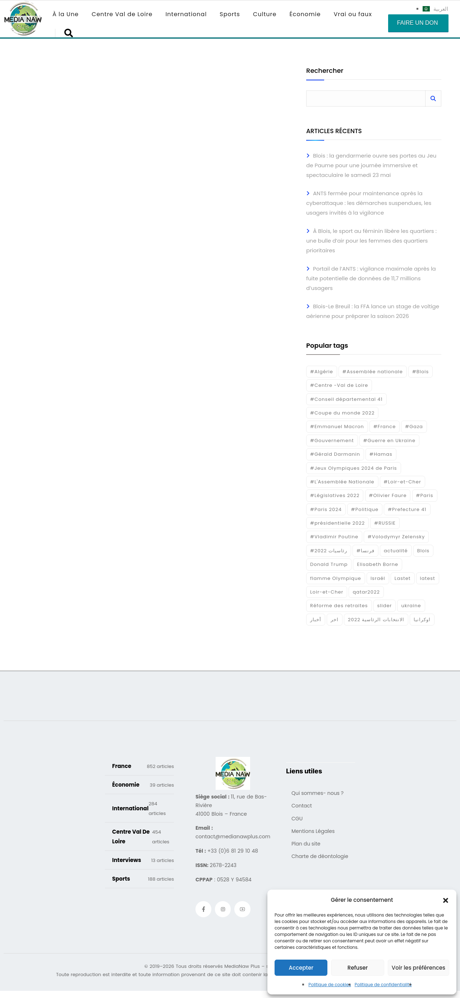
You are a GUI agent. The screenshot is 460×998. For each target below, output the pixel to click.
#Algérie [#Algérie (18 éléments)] (321, 371)
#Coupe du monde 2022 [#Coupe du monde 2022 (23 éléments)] (342, 412)
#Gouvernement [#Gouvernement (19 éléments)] (332, 440)
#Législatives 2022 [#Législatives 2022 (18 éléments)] (334, 495)
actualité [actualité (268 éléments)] (396, 550)
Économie (305, 14)
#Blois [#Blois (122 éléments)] (420, 371)
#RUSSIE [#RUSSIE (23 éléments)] (385, 523)
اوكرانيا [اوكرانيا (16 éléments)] (422, 619)
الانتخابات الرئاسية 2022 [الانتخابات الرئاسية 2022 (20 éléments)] (376, 619)
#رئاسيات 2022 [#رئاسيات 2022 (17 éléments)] (328, 550)
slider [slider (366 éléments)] (384, 605)
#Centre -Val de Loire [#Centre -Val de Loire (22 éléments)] (339, 385)
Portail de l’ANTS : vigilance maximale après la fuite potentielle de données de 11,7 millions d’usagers (371, 278)
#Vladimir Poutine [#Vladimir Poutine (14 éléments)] (334, 536)
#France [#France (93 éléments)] (384, 426)
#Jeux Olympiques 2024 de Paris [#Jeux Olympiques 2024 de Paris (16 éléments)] (353, 468)
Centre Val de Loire (122, 14)
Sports (230, 14)
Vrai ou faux (353, 14)
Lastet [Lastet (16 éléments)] (403, 578)
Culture (264, 14)
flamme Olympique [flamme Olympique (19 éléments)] (335, 578)
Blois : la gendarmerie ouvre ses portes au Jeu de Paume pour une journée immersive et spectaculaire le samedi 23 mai (371, 165)
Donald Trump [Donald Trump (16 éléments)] (329, 564)
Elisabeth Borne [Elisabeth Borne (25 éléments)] (377, 564)
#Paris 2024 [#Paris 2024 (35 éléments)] (326, 509)
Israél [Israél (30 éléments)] (378, 578)
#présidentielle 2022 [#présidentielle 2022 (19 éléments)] (337, 523)
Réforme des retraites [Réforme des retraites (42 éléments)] (339, 605)
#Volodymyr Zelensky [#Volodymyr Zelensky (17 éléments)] (396, 536)
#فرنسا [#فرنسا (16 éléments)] (365, 550)
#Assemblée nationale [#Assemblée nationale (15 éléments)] (372, 371)
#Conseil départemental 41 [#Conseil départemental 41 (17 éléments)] (346, 399)
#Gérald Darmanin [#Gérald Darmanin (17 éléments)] (335, 454)
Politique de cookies (329, 984)
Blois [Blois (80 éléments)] (423, 550)
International (186, 14)
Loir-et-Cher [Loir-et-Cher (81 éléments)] (326, 592)
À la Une (65, 14)
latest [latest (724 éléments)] (427, 578)
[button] (445, 900)
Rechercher (324, 71)
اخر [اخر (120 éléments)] (335, 619)
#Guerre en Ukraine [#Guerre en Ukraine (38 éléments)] (389, 440)
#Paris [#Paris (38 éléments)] (424, 495)
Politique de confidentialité (383, 984)
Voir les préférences (418, 967)
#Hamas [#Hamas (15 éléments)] (380, 454)
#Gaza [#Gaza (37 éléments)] (414, 426)
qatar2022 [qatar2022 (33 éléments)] (366, 592)
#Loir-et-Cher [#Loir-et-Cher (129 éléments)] (402, 481)
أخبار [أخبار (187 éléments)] (315, 619)
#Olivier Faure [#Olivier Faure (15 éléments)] (388, 495)
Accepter (301, 967)
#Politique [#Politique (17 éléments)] (364, 509)
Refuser (358, 967)
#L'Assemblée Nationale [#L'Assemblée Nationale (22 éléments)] (342, 481)
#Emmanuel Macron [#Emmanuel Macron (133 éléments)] (337, 426)
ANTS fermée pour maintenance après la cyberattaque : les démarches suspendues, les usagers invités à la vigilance (368, 202)
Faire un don (417, 23)
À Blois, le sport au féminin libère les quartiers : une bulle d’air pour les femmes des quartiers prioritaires (371, 240)
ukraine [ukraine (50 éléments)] (411, 605)
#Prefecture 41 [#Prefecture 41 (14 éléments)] (407, 509)
